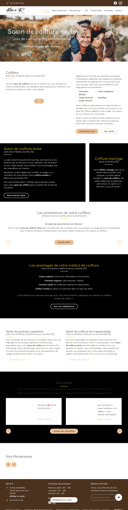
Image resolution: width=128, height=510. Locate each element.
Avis (86, 11)
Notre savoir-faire (59, 11)
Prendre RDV (96, 11)
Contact (118, 11)
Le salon (45, 11)
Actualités (108, 11)
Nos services (74, 11)
